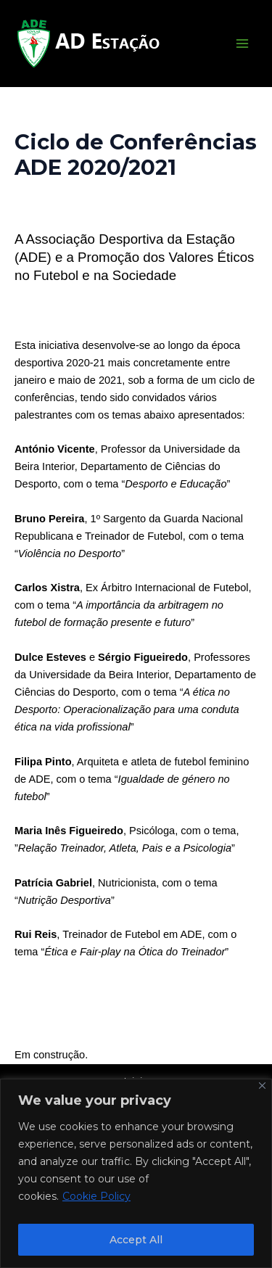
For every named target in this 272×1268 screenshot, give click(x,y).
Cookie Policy (96, 1196)
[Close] (262, 1085)
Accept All (136, 1239)
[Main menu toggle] (242, 43)
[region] (136, 1173)
